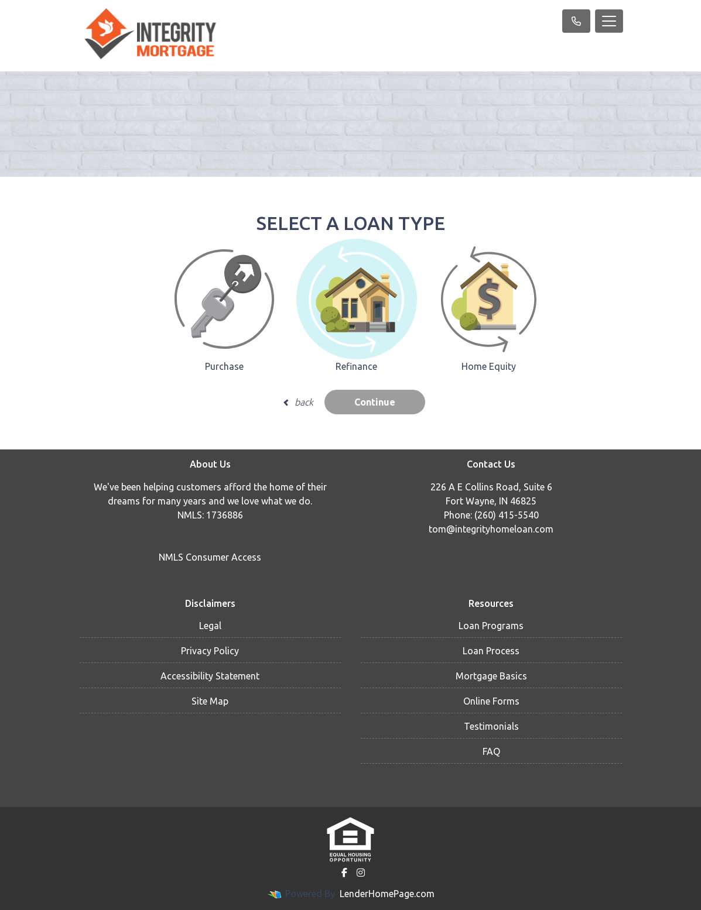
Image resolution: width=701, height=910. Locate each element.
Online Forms (491, 701)
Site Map (210, 701)
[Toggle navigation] (609, 21)
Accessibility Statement (209, 676)
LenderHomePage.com (387, 893)
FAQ (491, 751)
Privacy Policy (210, 650)
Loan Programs (491, 625)
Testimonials (491, 726)
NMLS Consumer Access (210, 557)
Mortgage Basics (491, 676)
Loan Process (491, 650)
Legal (210, 625)
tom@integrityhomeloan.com (491, 529)
